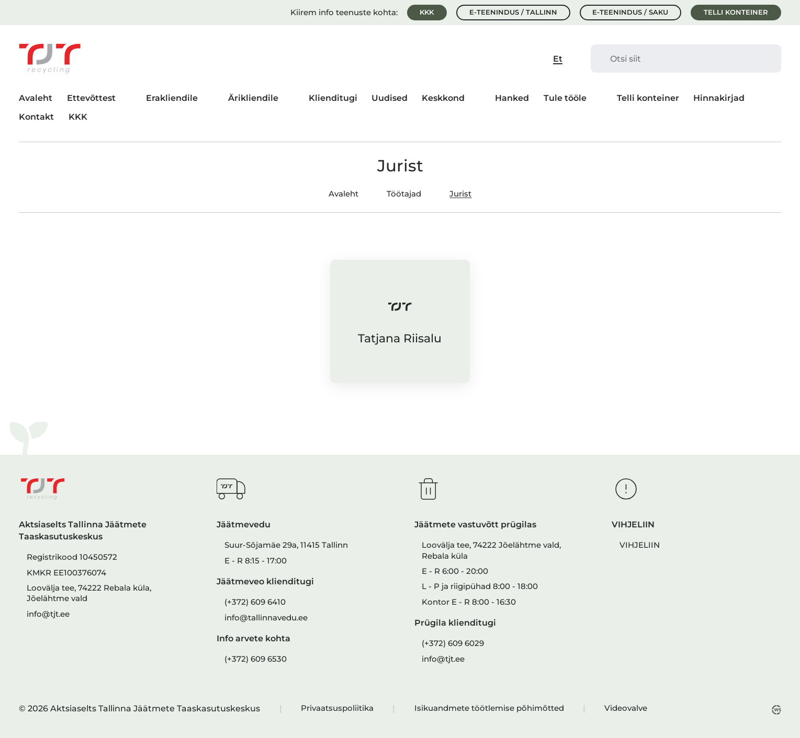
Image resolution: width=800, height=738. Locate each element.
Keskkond (443, 98)
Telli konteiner (736, 12)
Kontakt (36, 116)
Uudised (389, 98)
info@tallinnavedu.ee (266, 617)
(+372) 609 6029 (453, 643)
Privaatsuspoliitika (337, 708)
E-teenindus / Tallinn (513, 12)
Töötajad (404, 194)
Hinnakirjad (719, 98)
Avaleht (35, 98)
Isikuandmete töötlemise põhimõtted (489, 708)
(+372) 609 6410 (255, 602)
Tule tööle (565, 98)
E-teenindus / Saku (630, 12)
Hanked (512, 98)
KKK (427, 12)
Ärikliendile (253, 98)
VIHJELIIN (639, 545)
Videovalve (625, 708)
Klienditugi (333, 98)
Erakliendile (172, 98)
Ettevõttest (91, 98)
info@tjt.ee (48, 614)
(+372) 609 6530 (255, 659)
